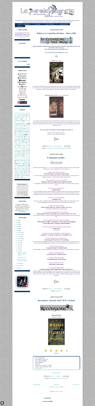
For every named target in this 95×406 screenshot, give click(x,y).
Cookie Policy (26, 210)
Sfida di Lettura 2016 (25, 166)
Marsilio (16, 148)
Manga (27, 147)
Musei (21, 151)
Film (18, 133)
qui (51, 132)
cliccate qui (22, 37)
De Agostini (18, 127)
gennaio (19, 265)
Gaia (61, 290)
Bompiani (22, 115)
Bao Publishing (18, 114)
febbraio (19, 263)
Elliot (23, 130)
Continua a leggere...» (56, 372)
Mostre (16, 151)
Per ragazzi (27, 159)
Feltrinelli (23, 131)
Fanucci (28, 130)
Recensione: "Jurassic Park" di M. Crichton (56, 300)
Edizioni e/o (27, 128)
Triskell (20, 175)
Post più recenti (36, 384)
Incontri (26, 141)
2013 (17, 268)
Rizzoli (26, 163)
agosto (18, 240)
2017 (17, 224)
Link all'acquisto (38, 368)
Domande (57, 290)
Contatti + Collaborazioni (23, 24)
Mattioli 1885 (21, 148)
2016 (17, 226)
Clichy (26, 118)
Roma (16, 165)
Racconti (19, 162)
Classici (17, 119)
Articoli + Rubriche (49, 24)
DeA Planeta (26, 127)
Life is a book (48, 167)
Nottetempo (16, 159)
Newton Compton (18, 156)
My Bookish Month (23, 153)
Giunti (16, 138)
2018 (17, 222)
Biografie (16, 115)
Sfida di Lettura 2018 (19, 169)
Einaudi (17, 130)
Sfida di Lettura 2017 (22, 168)
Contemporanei (49, 148)
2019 (17, 220)
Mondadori (68, 148)
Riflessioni (20, 163)
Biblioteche (26, 114)
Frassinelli (23, 133)
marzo (18, 251)
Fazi (17, 131)
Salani (21, 165)
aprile (18, 248)
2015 (17, 228)
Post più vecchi (76, 384)
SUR (27, 172)
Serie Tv (16, 166)
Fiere (29, 131)
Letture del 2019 (63, 24)
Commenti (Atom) (59, 391)
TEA (20, 174)
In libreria (19, 141)
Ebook (21, 128)
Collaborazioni (18, 120)
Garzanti (64, 148)
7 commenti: (58, 376)
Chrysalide (26, 117)
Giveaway (21, 138)
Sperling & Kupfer (19, 172)
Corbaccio (28, 125)
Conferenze (22, 122)
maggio (19, 246)
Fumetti (28, 133)
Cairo (21, 117)
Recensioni (37, 24)
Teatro (24, 174)
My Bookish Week (18, 154)
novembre (19, 234)
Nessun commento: (58, 146)
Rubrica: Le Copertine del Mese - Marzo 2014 (56, 33)
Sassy (26, 165)
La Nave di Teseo (24, 144)
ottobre (19, 236)
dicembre (19, 232)
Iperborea (23, 142)
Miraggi (19, 150)
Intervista (16, 142)
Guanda (21, 139)
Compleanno (27, 120)
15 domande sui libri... (56, 158)
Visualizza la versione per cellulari (56, 387)
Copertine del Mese (57, 148)
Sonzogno (25, 171)
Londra (16, 145)
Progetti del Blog (26, 160)
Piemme (18, 160)
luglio (18, 242)
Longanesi (23, 145)
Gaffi (18, 134)
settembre (19, 238)
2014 (17, 230)
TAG (16, 174)
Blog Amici (20, 26)
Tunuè (25, 175)
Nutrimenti (22, 159)
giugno (19, 244)
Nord (27, 157)
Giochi (27, 136)
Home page (56, 384)
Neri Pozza (27, 154)
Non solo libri (27, 156)
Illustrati (28, 139)
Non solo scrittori (19, 157)
